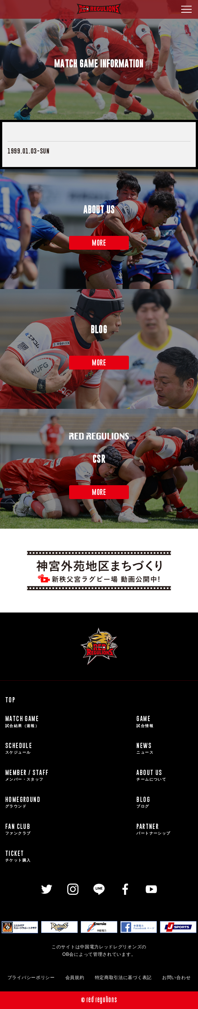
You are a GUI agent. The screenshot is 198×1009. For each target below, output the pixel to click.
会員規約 (74, 977)
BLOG (164, 802)
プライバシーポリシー (31, 977)
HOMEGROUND (69, 802)
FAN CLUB (69, 829)
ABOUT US (164, 775)
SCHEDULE (69, 748)
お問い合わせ (176, 977)
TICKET (69, 856)
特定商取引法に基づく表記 (123, 977)
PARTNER (164, 829)
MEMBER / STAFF (69, 775)
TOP (10, 700)
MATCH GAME (69, 721)
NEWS (164, 748)
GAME (164, 721)
